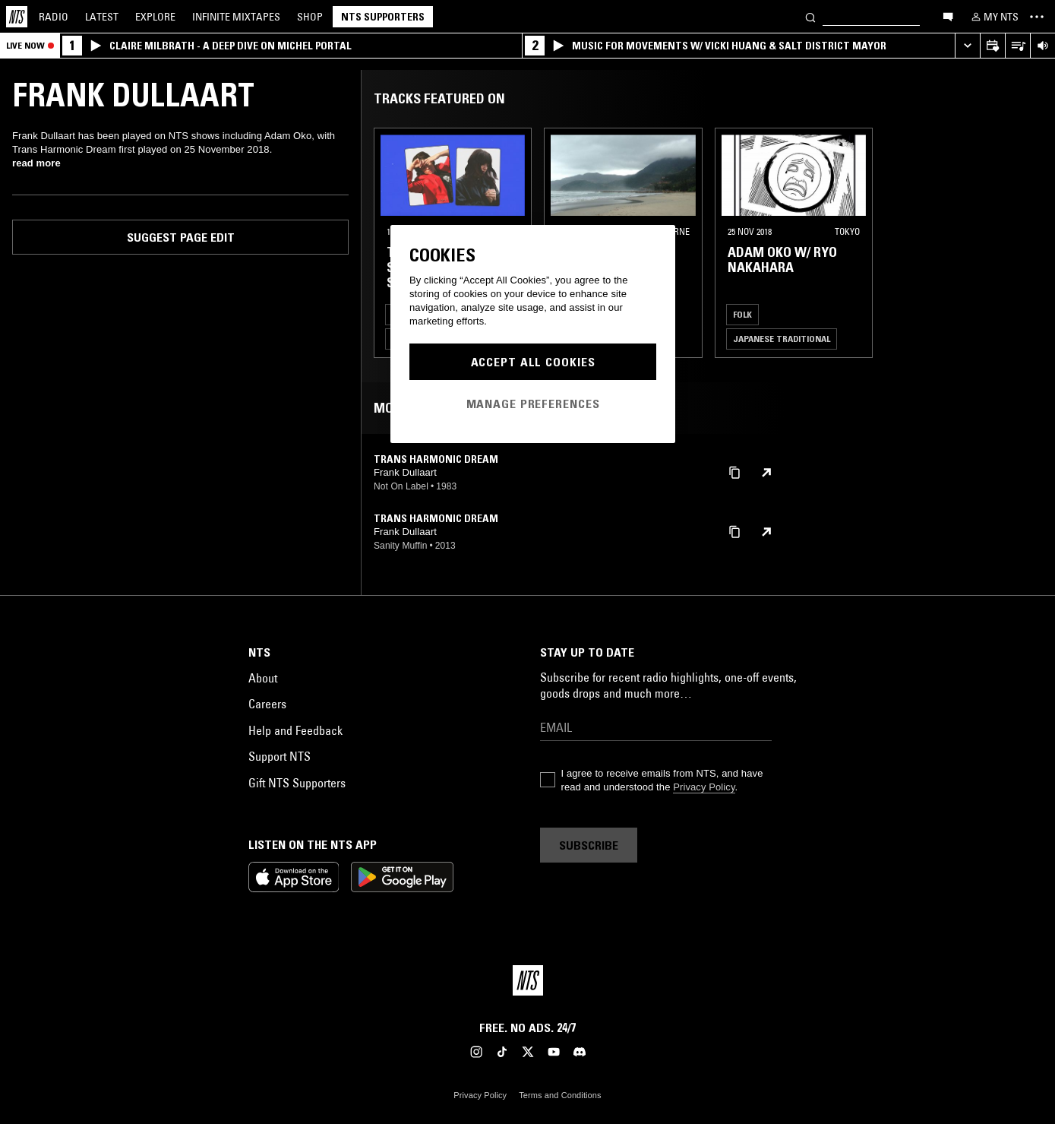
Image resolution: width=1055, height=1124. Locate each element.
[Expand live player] (967, 46)
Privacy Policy (703, 787)
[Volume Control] (1042, 46)
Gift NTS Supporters (297, 782)
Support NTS (279, 756)
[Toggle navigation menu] (1037, 16)
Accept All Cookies (533, 361)
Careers (267, 703)
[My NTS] (993, 17)
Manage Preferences (533, 403)
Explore (155, 17)
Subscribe (588, 845)
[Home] (16, 16)
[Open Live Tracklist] (1017, 46)
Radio (53, 17)
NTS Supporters (383, 17)
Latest (101, 17)
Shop (310, 17)
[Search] (810, 16)
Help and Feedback (295, 730)
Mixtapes (236, 17)
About (262, 677)
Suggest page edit (181, 237)
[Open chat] (948, 16)
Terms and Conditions (560, 1095)
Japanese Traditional (781, 338)
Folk (742, 314)
